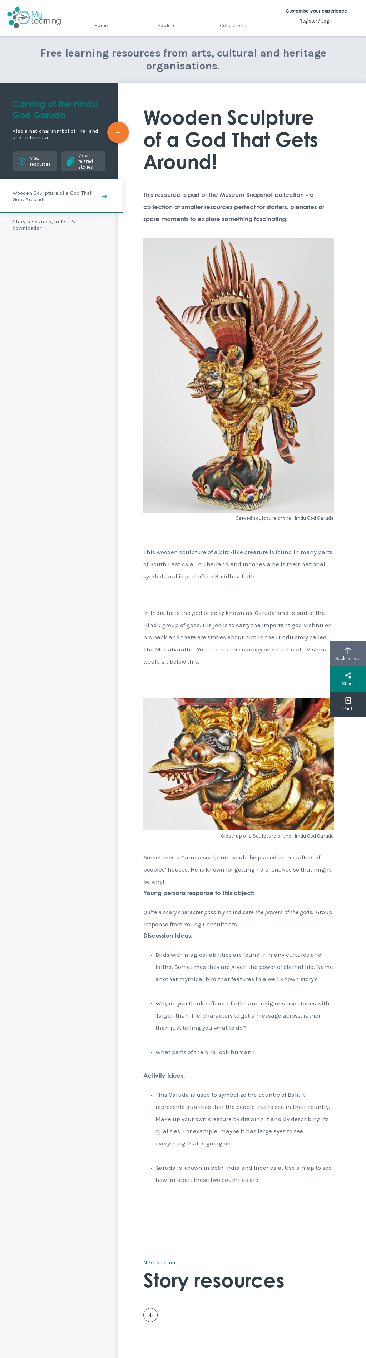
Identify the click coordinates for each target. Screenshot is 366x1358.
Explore (166, 26)
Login (327, 21)
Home (101, 26)
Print (347, 704)
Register (308, 21)
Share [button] (348, 679)
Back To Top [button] (348, 654)
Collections (233, 26)
